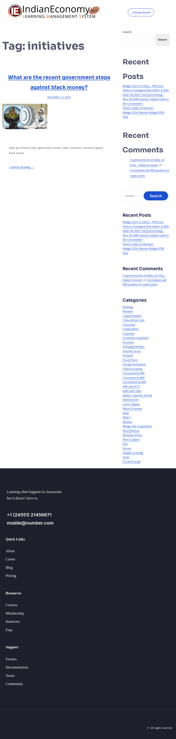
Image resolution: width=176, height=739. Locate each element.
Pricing (11, 576)
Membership (15, 613)
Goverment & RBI (134, 373)
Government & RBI (134, 382)
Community (14, 684)
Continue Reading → (21, 167)
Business (128, 311)
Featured (128, 355)
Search (127, 32)
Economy (128, 342)
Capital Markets (132, 315)
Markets (127, 421)
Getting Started (141, 12)
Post (125, 443)
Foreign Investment (134, 364)
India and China (132, 390)
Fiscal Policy (130, 360)
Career (10, 559)
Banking (128, 307)
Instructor (13, 621)
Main (126, 413)
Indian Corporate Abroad (137, 395)
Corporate (128, 333)
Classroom (129, 324)
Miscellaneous (131, 430)
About (10, 551)
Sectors (127, 448)
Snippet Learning (133, 452)
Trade (126, 457)
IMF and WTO (131, 386)
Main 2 (127, 417)
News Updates (131, 439)
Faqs (9, 630)
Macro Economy (132, 408)
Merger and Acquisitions (137, 426)
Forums (11, 659)
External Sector (132, 351)
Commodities (130, 329)
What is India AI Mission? (138, 107)
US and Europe (131, 461)
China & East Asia (133, 320)
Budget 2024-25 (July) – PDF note (143, 86)
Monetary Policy (132, 435)
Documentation (17, 667)
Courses (11, 605)
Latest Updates (131, 404)
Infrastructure (131, 399)
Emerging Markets (134, 346)
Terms (10, 676)
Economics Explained (135, 337)
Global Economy (132, 368)
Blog (9, 567)
